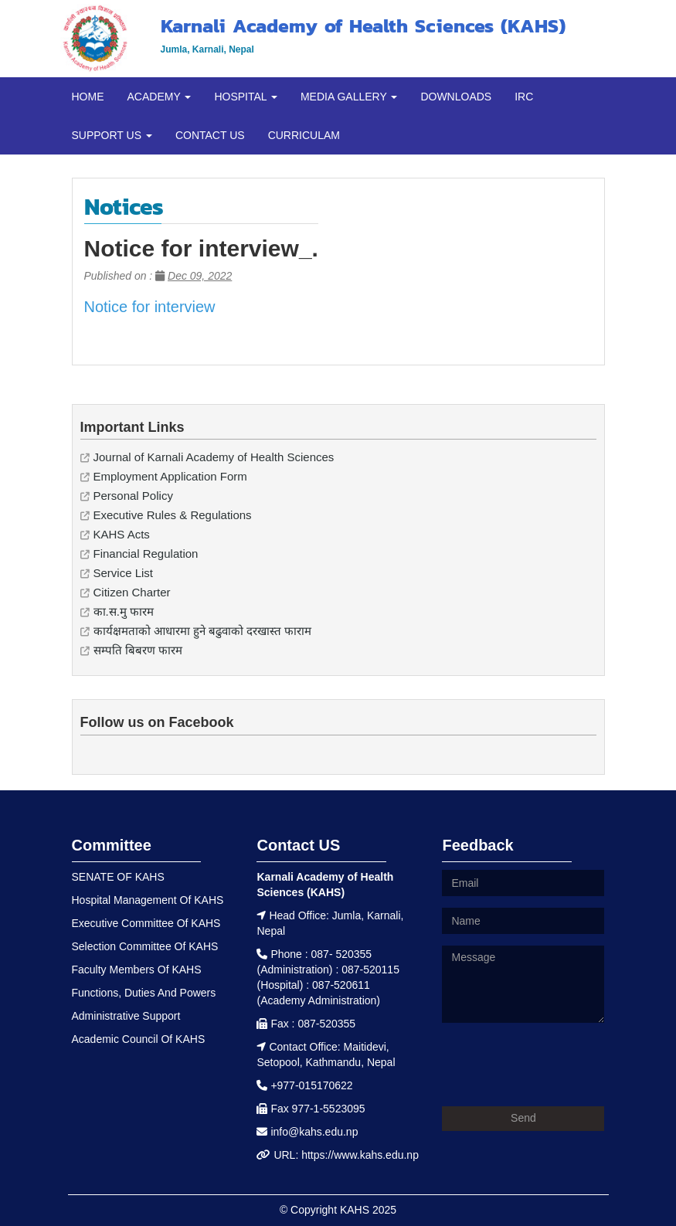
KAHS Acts (121, 534)
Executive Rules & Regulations (172, 514)
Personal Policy (133, 495)
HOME (88, 96)
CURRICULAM (304, 135)
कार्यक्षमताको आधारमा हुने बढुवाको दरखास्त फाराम (202, 630)
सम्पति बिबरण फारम (137, 650)
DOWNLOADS (455, 96)
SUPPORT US (112, 135)
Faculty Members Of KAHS (137, 969)
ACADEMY (159, 96)
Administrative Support (126, 1016)
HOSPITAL (245, 96)
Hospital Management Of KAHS (148, 900)
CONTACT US (210, 135)
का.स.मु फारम (124, 611)
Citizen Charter (132, 592)
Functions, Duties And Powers (144, 993)
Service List (123, 572)
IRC (524, 96)
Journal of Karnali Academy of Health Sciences (214, 457)
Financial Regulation (146, 553)
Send (523, 1118)
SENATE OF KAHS (118, 877)
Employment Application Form (170, 476)
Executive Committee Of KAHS (146, 923)
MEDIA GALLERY (349, 96)
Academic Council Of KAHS (139, 1039)
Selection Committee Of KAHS (145, 946)
